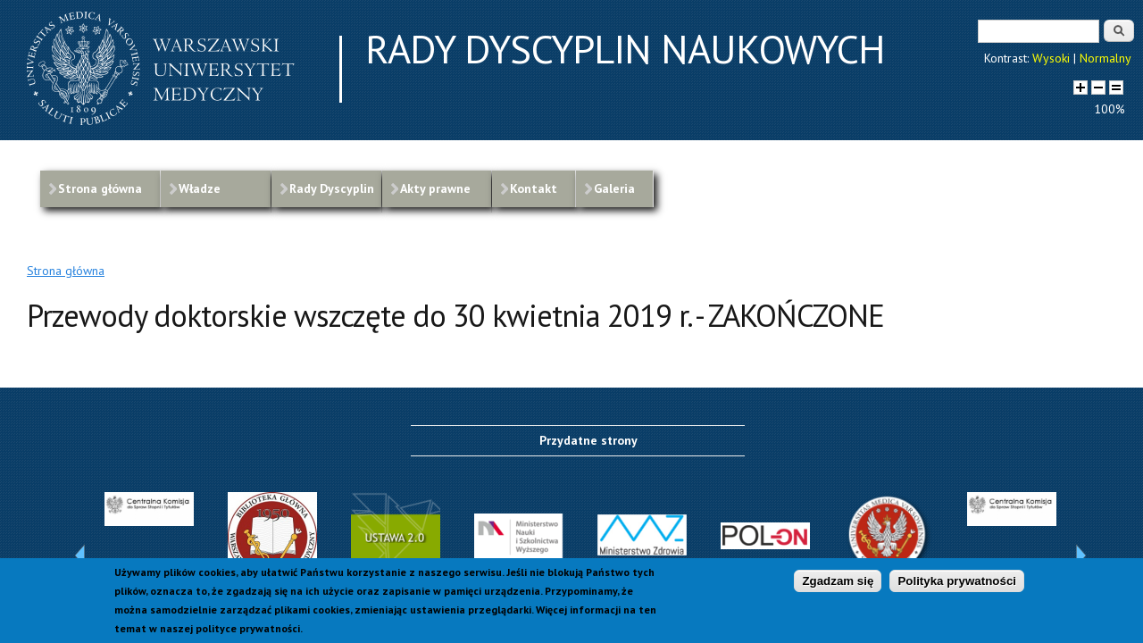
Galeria (614, 188)
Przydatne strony (588, 440)
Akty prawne (435, 188)
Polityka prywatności (956, 581)
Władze (200, 188)
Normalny (1105, 58)
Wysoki (1051, 58)
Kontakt (533, 188)
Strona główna (100, 188)
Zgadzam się (837, 581)
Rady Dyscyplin (331, 188)
